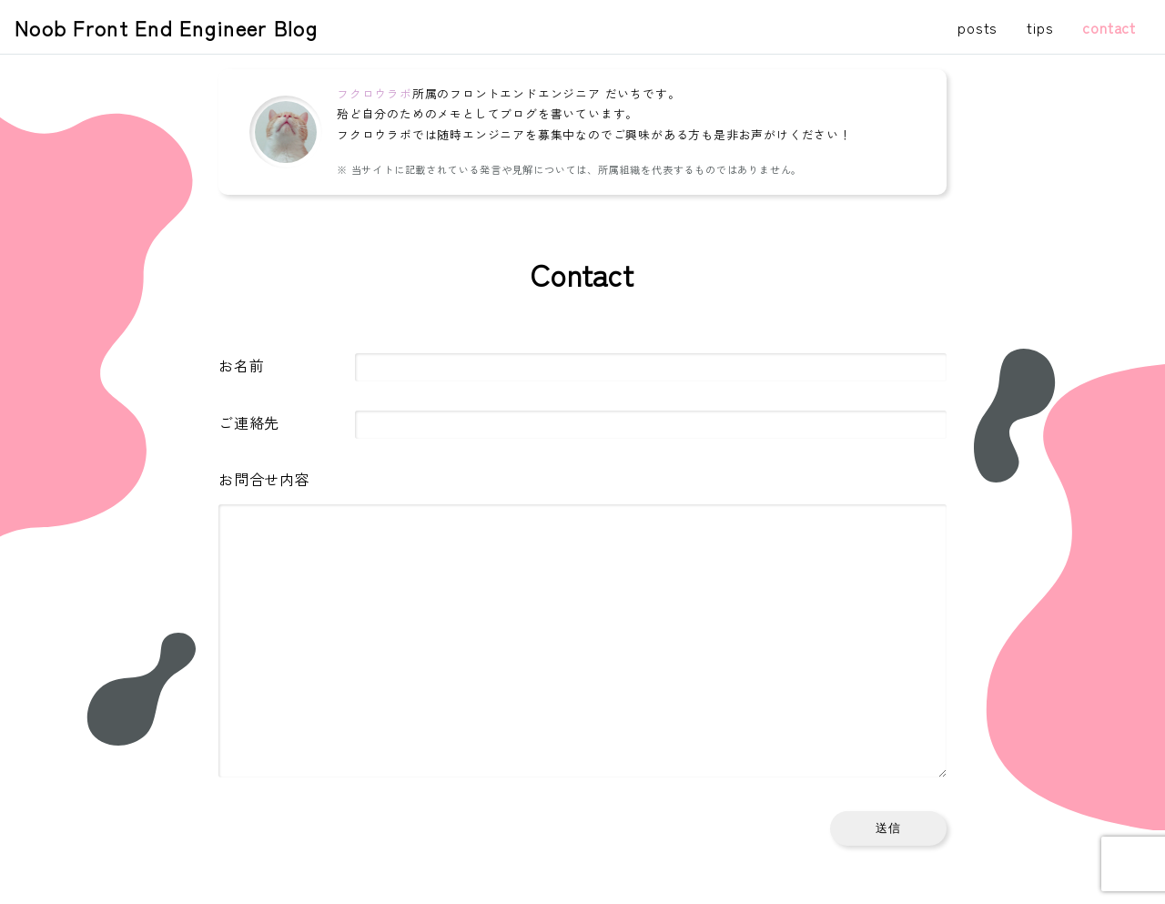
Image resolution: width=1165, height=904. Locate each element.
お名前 (241, 365)
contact (1109, 27)
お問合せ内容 (264, 479)
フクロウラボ (374, 93)
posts (977, 27)
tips (1040, 27)
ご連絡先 (248, 422)
